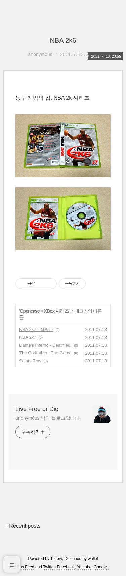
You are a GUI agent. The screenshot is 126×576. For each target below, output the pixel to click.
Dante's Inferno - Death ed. (45, 345)
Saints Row (30, 360)
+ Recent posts (23, 526)
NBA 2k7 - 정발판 (36, 329)
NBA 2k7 (27, 337)
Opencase (30, 311)
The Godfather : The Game (45, 352)
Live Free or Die (36, 409)
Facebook (66, 567)
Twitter (49, 567)
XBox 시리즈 (56, 311)
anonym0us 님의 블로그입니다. (48, 418)
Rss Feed (25, 567)
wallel (93, 558)
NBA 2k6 (63, 40)
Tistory (56, 558)
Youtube (84, 567)
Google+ (101, 567)
